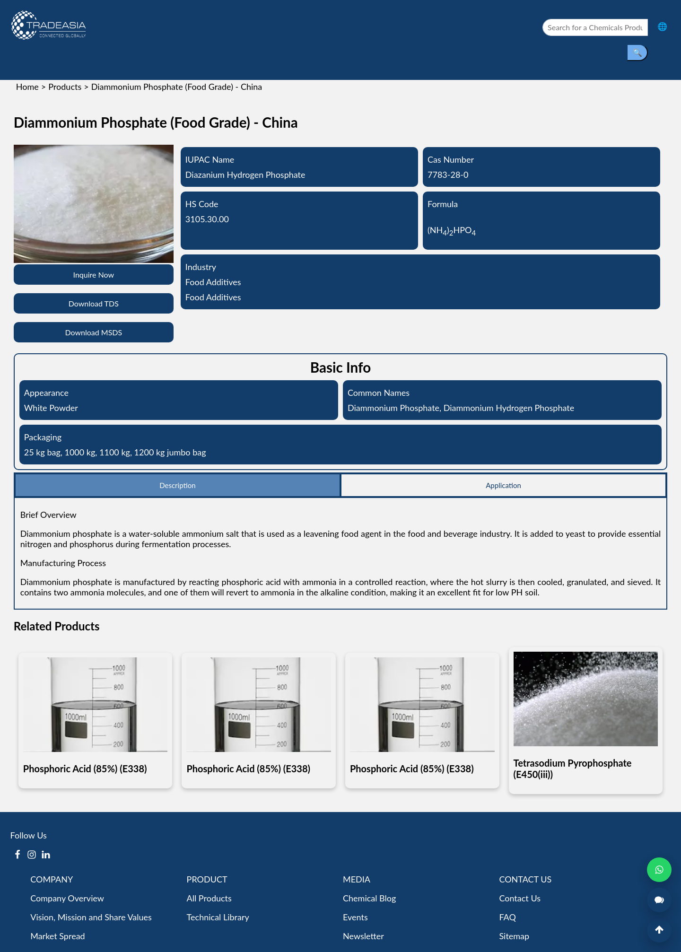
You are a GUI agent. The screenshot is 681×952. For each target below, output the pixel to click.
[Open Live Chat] (659, 900)
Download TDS (94, 303)
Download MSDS (93, 332)
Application (503, 485)
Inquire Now (93, 274)
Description (177, 485)
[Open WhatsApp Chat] (659, 869)
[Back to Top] (659, 930)
